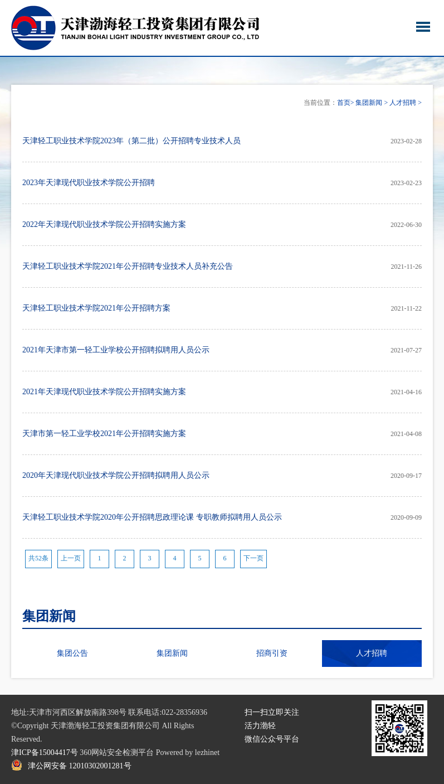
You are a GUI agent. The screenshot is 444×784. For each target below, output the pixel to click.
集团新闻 (368, 103)
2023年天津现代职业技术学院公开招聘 (88, 182)
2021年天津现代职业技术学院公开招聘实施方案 (104, 392)
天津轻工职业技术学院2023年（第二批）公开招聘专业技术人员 (131, 141)
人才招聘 (402, 103)
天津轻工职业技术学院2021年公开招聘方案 (96, 308)
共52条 (38, 558)
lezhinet (207, 752)
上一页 (71, 558)
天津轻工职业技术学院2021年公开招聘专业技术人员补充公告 (127, 266)
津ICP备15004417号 (44, 752)
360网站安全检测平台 (117, 752)
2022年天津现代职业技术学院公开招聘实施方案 (104, 224)
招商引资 (271, 653)
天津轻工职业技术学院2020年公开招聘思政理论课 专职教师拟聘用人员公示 (152, 517)
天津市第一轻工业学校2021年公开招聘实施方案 (104, 433)
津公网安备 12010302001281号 (79, 766)
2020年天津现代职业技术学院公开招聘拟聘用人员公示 (115, 475)
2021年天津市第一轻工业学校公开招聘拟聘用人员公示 (115, 350)
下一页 (253, 558)
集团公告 (72, 653)
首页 (343, 103)
